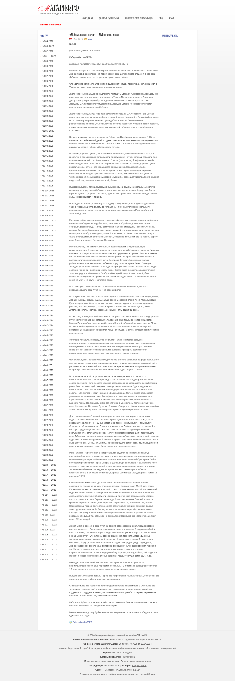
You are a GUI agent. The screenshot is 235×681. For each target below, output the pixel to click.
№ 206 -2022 (48, 529)
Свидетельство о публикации (139, 18)
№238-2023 (47, 375)
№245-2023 (47, 335)
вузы (90, 39)
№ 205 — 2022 (49, 534)
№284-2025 (47, 141)
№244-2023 (47, 340)
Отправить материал (50, 24)
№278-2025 (47, 171)
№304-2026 (47, 41)
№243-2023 (47, 345)
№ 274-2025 (48, 190)
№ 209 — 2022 (49, 519)
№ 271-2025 (48, 200)
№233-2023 (47, 400)
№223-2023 (47, 450)
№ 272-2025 (48, 205)
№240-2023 (47, 360)
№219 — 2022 (49, 470)
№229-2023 (47, 425)
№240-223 (47, 365)
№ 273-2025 (48, 195)
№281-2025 (47, 156)
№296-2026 (47, 81)
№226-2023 (47, 435)
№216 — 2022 (49, 485)
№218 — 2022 (49, 480)
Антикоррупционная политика (136, 661)
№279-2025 (47, 166)
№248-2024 (47, 320)
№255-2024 (47, 285)
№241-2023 (47, 355)
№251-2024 (47, 305)
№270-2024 (47, 210)
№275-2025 (47, 185)
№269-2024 (47, 215)
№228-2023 (47, 430)
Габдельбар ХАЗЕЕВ (82, 622)
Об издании (88, 18)
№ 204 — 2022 (49, 539)
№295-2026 (47, 86)
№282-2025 (47, 151)
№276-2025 (47, 180)
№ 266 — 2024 (49, 230)
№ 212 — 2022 (49, 505)
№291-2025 (47, 106)
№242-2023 (47, 350)
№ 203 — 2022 (49, 544)
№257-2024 (47, 275)
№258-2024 (47, 270)
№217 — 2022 (49, 475)
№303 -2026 (48, 46)
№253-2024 (47, 295)
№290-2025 (47, 111)
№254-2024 (47, 290)
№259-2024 (47, 265)
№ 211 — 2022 (49, 510)
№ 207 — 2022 (49, 524)
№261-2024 (47, 255)
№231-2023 (47, 410)
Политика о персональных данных (101, 661)
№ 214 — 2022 (49, 495)
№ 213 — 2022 (49, 500)
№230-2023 (47, 415)
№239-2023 (47, 370)
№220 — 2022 (49, 465)
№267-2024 (47, 225)
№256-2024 (47, 280)
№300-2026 (47, 61)
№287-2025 (47, 126)
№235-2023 (47, 390)
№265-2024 (47, 235)
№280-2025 (47, 161)
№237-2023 (47, 380)
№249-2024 (47, 315)
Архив (171, 18)
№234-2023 (47, 395)
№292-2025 (47, 101)
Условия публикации (109, 18)
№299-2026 (47, 66)
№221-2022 (47, 460)
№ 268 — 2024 (49, 220)
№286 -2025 (48, 131)
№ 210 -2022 (48, 514)
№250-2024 (47, 310)
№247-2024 (47, 325)
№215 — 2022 (49, 490)
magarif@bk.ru (139, 665)
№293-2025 (47, 96)
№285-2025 (47, 136)
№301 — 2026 (49, 56)
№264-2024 (47, 240)
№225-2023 (47, 440)
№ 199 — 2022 (49, 559)
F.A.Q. (161, 18)
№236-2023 (47, 385)
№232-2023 (47, 405)
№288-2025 (47, 121)
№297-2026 (47, 76)
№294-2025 (47, 91)
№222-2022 (47, 455)
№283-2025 (47, 146)
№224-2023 (47, 445)
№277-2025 (47, 175)
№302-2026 (47, 51)
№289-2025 (47, 116)
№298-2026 (47, 71)
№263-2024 (47, 245)
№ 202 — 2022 (49, 549)
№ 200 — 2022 (49, 554)
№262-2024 (47, 250)
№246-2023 (47, 330)
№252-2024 (47, 300)
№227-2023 (47, 420)
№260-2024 (47, 260)
